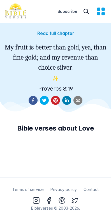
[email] (77, 100)
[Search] (86, 11)
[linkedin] (66, 100)
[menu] (101, 11)
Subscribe (67, 11)
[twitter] (44, 100)
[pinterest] (55, 100)
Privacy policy (63, 189)
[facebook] (33, 100)
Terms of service (28, 189)
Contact (91, 189)
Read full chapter (55, 33)
